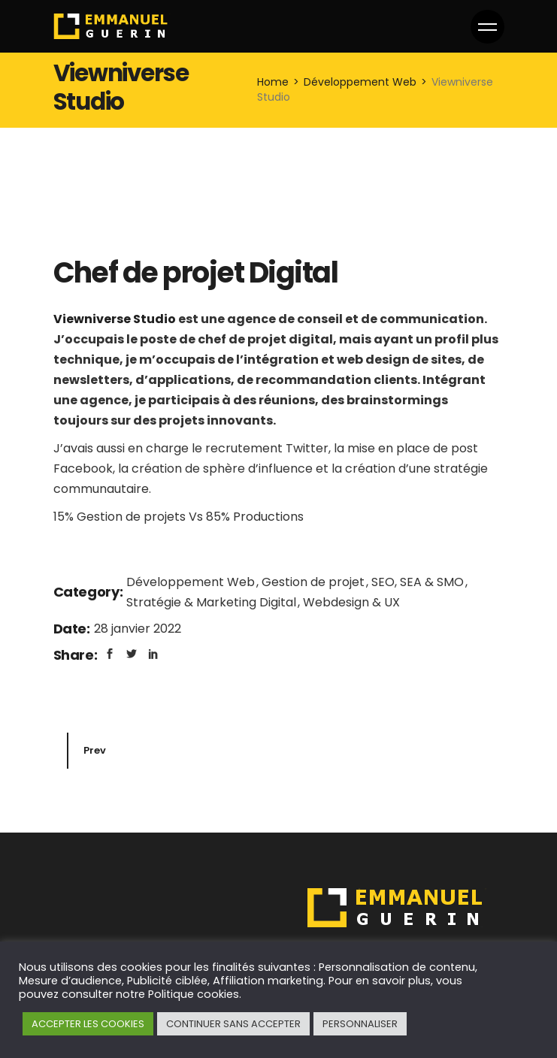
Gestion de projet (315, 582)
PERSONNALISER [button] (360, 1024)
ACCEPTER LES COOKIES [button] (88, 1024)
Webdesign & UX (351, 602)
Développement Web (192, 582)
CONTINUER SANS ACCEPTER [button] (233, 1024)
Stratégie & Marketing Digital (212, 602)
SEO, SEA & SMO (419, 582)
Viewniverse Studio (114, 319)
